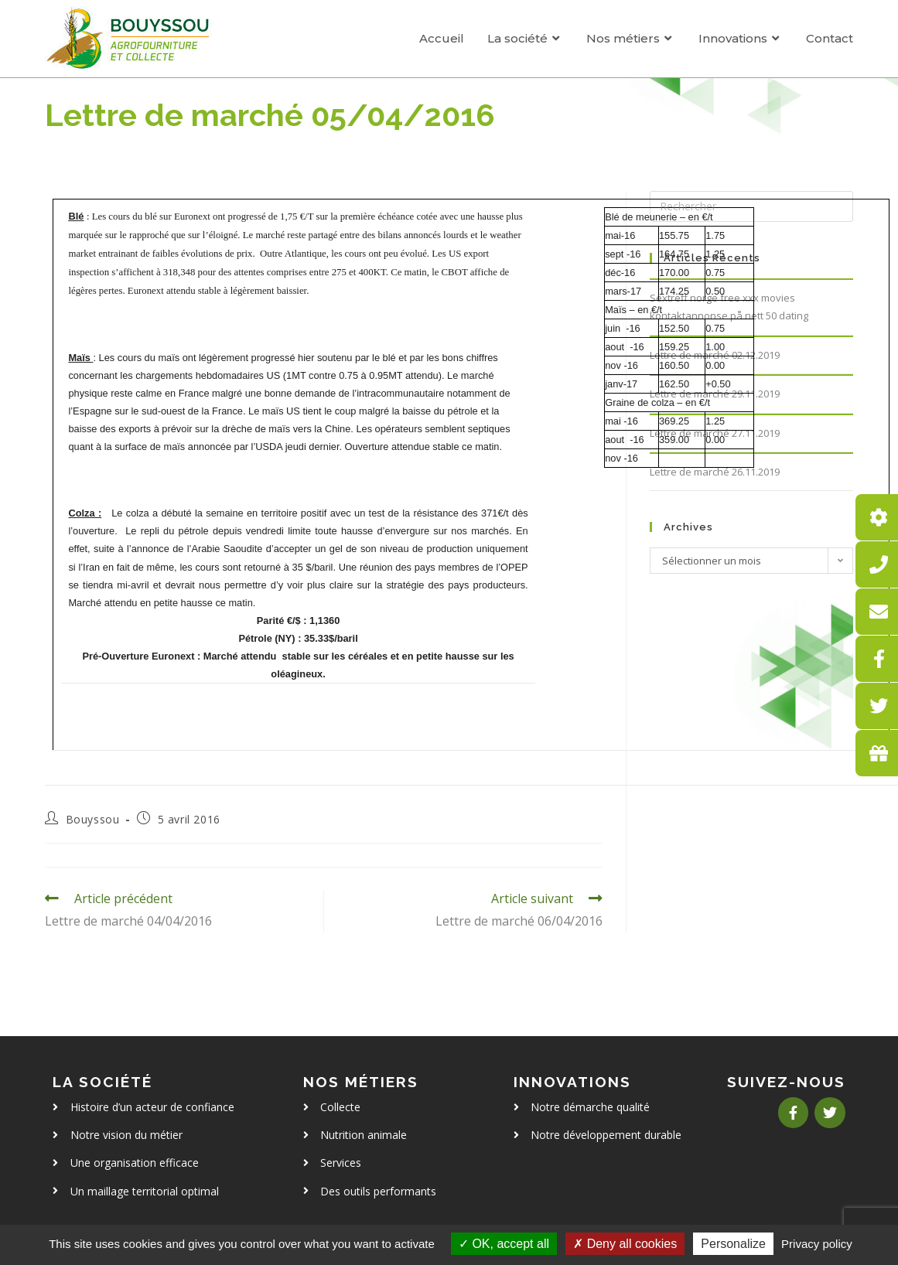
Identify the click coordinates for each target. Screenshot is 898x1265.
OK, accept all (504, 1243)
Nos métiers (360, 1081)
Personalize (733, 1243)
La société (102, 1081)
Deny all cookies (625, 1243)
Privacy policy (816, 1243)
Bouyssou (93, 819)
